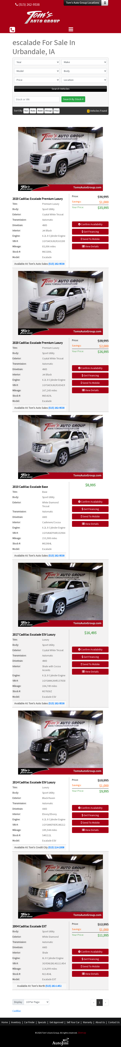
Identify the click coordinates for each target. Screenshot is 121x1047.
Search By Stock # (73, 99)
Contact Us (113, 1022)
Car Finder (29, 1022)
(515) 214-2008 (56, 847)
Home (5, 1022)
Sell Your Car (73, 1022)
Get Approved (56, 1022)
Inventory (16, 1022)
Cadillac (16, 1011)
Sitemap (82, 1032)
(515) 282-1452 (53, 986)
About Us (100, 1022)
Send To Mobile (90, 239)
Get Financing (90, 231)
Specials (42, 1022)
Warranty (87, 1022)
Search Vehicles (61, 88)
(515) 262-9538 (56, 263)
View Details (90, 246)
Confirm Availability (90, 224)
